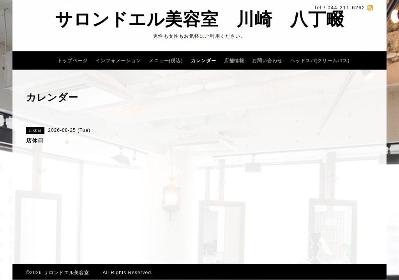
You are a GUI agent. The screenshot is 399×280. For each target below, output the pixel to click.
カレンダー (203, 60)
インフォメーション (118, 60)
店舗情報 (234, 60)
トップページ (72, 60)
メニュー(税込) (166, 60)
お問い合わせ (267, 60)
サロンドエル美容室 (71, 272)
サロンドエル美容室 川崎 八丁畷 (199, 19)
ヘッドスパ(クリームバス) (320, 60)
